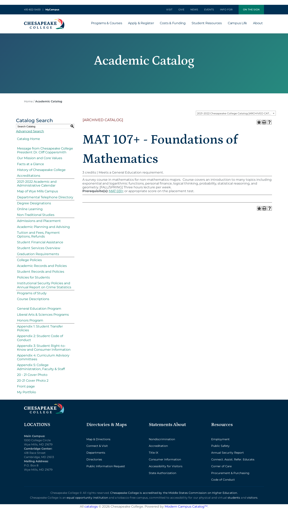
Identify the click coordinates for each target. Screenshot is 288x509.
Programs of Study (32, 293)
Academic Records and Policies (42, 266)
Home (28, 101)
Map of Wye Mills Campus (37, 191)
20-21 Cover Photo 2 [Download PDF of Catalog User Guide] (32, 380)
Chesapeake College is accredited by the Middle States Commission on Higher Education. (174, 493)
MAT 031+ (116, 191)
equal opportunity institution (87, 497)
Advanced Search (30, 131)
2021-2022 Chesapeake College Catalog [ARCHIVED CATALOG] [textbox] (236, 113)
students (234, 497)
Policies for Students (33, 277)
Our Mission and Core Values (39, 158)
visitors (252, 497)
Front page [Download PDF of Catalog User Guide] (26, 386)
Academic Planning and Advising (43, 227)
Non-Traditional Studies (35, 215)
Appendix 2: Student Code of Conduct (40, 338)
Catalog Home (28, 139)
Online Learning (30, 209)
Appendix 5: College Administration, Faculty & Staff (41, 367)
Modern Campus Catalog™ (186, 506)
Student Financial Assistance (40, 242)
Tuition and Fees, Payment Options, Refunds (38, 234)
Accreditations (28, 176)
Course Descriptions (33, 299)
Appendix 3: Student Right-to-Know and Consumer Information (44, 347)
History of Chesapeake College (41, 170)
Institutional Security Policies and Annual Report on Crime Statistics (44, 285)
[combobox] (236, 113)
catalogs (91, 506)
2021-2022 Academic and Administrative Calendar (37, 183)
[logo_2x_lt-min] (44, 405)
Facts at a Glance (30, 164)
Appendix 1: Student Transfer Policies (40, 328)
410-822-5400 (32, 9)
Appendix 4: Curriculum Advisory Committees (43, 357)
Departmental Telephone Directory (45, 197)
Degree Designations (34, 203)
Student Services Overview (38, 248)
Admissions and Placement (39, 221)
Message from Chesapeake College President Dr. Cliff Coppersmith (45, 150)
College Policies (29, 260)
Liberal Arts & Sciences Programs (43, 314)
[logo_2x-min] (44, 20)
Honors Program (30, 320)
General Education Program (39, 308)
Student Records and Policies (40, 271)
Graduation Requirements (38, 254)
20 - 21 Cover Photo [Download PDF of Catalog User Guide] (32, 375)
